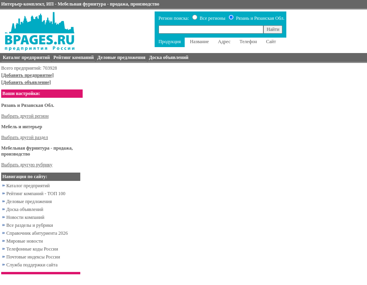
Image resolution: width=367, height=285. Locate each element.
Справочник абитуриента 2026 (37, 233)
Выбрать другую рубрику (27, 164)
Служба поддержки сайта (32, 265)
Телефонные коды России (32, 249)
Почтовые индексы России (33, 257)
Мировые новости (24, 241)
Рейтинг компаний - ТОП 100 (35, 193)
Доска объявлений (24, 209)
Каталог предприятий (28, 185)
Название (199, 41)
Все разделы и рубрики (29, 225)
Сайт (271, 41)
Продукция (170, 41)
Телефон (248, 41)
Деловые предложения (29, 201)
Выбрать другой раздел (24, 137)
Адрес (224, 41)
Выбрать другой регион (25, 116)
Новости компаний (25, 217)
